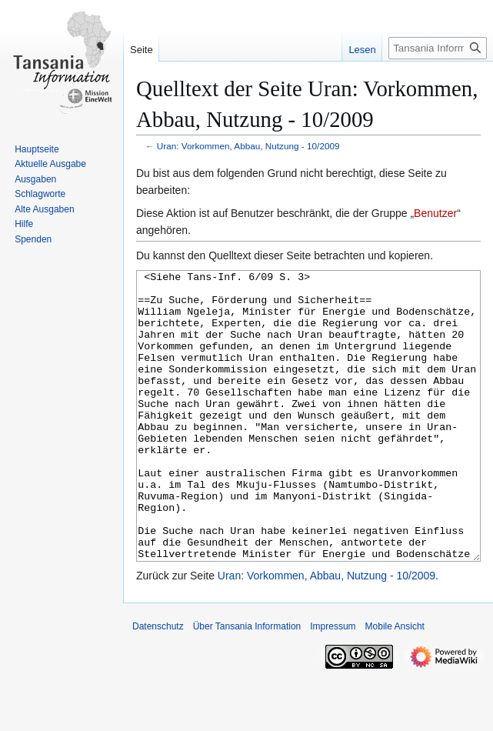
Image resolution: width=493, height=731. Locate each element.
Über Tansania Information (247, 684)
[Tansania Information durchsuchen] (437, 48)
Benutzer (435, 213)
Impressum (332, 684)
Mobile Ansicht (395, 684)
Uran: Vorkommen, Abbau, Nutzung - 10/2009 (248, 146)
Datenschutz (158, 684)
